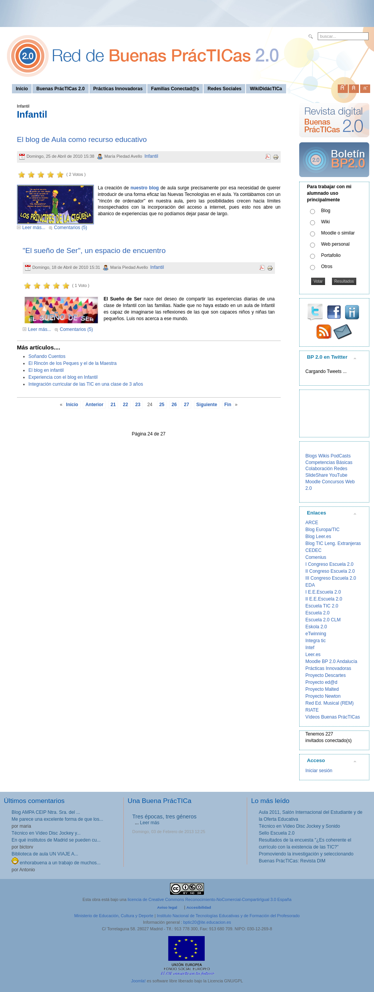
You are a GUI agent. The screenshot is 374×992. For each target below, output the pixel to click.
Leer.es (312, 654)
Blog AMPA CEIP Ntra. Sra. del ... (46, 812)
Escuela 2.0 (317, 613)
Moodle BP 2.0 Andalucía (331, 661)
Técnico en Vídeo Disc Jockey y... (46, 833)
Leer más (149, 822)
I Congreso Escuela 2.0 (329, 564)
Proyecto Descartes (325, 675)
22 (125, 404)
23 (137, 404)
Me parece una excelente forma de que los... (57, 819)
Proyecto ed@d (321, 682)
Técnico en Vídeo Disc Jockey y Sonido (299, 826)
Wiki (325, 221)
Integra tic (315, 640)
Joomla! (138, 981)
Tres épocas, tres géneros (164, 816)
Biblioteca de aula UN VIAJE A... (45, 854)
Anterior (94, 404)
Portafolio (331, 255)
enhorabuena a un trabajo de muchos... (56, 862)
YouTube (338, 475)
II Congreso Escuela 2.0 (330, 571)
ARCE (311, 522)
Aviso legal (167, 907)
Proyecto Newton (322, 696)
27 (186, 404)
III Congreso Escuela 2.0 (330, 578)
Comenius (315, 557)
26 (174, 404)
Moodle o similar (338, 233)
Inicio (72, 404)
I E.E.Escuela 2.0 (323, 592)
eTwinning (315, 633)
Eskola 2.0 (316, 626)
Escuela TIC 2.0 (321, 606)
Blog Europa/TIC (322, 529)
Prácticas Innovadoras (328, 668)
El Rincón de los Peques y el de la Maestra (73, 363)
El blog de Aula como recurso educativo (82, 139)
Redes (340, 468)
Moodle (312, 481)
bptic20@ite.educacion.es (207, 922)
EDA (310, 585)
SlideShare (316, 475)
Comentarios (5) (70, 227)
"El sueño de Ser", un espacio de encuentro (94, 250)
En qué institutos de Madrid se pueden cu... (56, 840)
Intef (309, 647)
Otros (326, 266)
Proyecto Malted (322, 689)
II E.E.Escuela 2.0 (323, 599)
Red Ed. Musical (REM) (329, 703)
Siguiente (206, 404)
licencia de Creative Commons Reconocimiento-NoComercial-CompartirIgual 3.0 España (209, 899)
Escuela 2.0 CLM (322, 620)
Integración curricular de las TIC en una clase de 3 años (86, 384)
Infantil (151, 156)
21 (113, 404)
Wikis (323, 456)
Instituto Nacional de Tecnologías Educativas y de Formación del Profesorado (228, 915)
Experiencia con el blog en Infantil (63, 377)
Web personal (335, 244)
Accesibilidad (198, 907)
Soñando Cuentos (47, 356)
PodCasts (340, 456)
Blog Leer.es (318, 536)
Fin (227, 404)
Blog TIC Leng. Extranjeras (333, 543)
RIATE (311, 710)
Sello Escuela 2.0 (277, 833)
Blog (325, 210)
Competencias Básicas (328, 462)
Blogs (311, 456)
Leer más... (33, 227)
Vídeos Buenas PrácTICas (332, 717)
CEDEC (313, 550)
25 (161, 404)
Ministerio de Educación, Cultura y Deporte (113, 915)
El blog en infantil (46, 370)
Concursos (333, 481)
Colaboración (319, 468)
